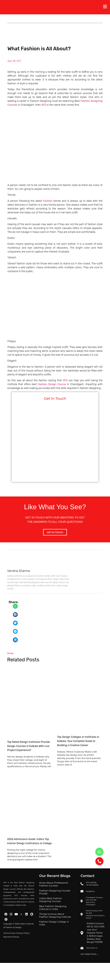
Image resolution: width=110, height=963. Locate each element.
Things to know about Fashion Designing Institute (55, 915)
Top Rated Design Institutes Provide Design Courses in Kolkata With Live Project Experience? (28, 746)
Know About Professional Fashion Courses (53, 884)
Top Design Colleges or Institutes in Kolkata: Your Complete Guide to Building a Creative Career (78, 741)
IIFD (43, 104)
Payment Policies (11, 937)
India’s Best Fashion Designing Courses (50, 900)
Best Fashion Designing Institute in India (52, 908)
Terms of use (9, 933)
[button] (15, 606)
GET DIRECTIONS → (89, 954)
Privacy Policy (22, 933)
